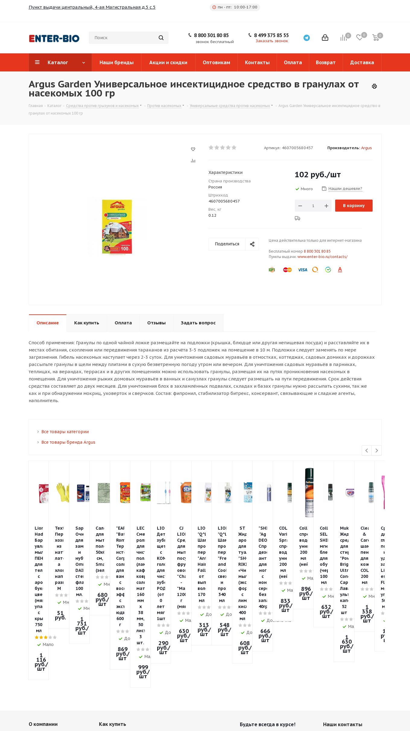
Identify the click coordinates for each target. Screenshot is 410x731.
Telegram (246, 674)
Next (377, 451)
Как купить (112, 625)
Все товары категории (65, 431)
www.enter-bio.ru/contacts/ (322, 256)
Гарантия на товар (119, 652)
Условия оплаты (117, 635)
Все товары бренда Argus (68, 442)
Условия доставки (119, 644)
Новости (38, 635)
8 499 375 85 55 (271, 35)
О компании (43, 625)
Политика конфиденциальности (53, 654)
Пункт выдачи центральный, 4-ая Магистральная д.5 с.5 (92, 7)
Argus (366, 147)
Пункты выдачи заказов (56, 644)
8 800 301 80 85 (211, 35)
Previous (367, 451)
